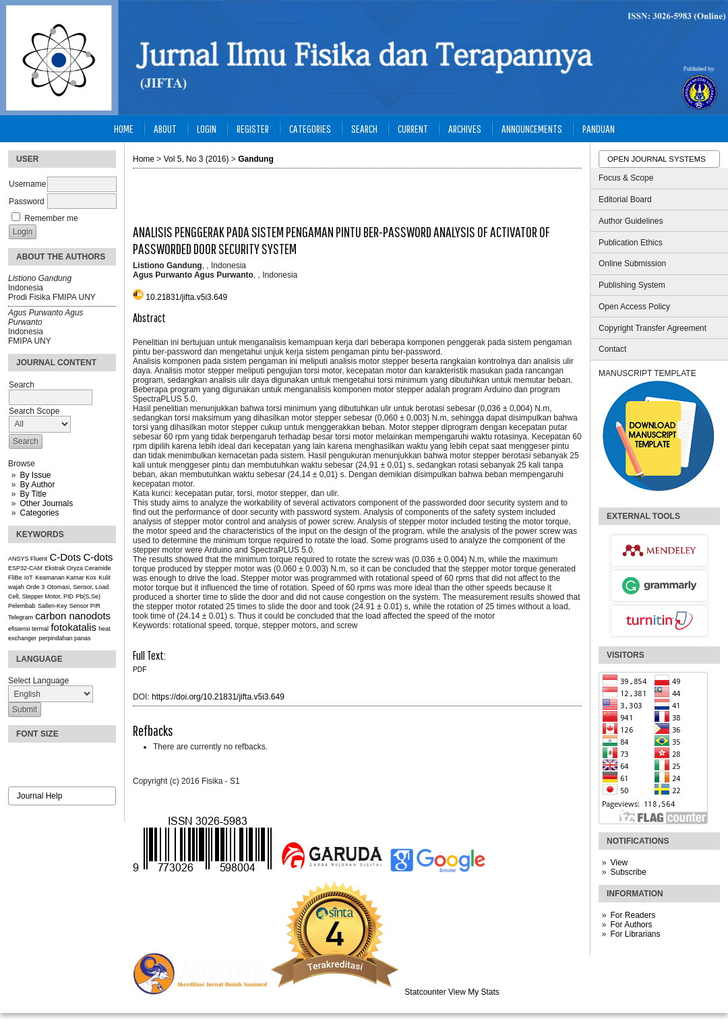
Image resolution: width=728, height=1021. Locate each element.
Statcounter (425, 992)
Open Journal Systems (656, 159)
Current (413, 128)
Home (123, 128)
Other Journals (46, 503)
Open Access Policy (634, 306)
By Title (33, 494)
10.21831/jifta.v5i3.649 (186, 297)
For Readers (632, 915)
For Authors (631, 924)
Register (253, 128)
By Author (37, 484)
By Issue (35, 475)
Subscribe (628, 872)
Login (206, 128)
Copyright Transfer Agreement (652, 328)
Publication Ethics (631, 242)
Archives (464, 128)
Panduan (598, 128)
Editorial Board (625, 199)
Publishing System (632, 285)
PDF (139, 669)
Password (26, 201)
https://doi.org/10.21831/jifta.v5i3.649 (218, 697)
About (165, 128)
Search (364, 128)
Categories (39, 513)
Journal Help (39, 796)
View (619, 862)
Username (27, 184)
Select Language (38, 680)
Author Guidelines (631, 221)
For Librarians (635, 934)
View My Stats (473, 992)
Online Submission (632, 263)
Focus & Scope (626, 178)
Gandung (256, 159)
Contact (612, 349)
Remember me (51, 218)
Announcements (532, 128)
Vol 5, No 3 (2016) (196, 159)
